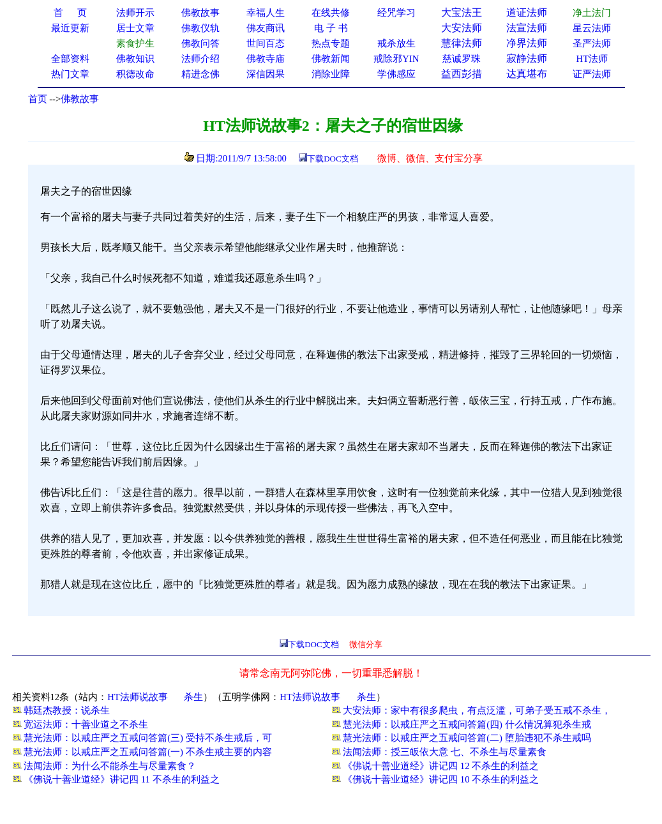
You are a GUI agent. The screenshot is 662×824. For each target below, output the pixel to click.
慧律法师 (461, 43)
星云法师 (592, 28)
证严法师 (592, 74)
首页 (37, 99)
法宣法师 (526, 27)
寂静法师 (526, 58)
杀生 (193, 697)
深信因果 (265, 74)
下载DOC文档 (332, 158)
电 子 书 (330, 28)
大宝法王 (461, 12)
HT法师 (592, 59)
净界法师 (526, 43)
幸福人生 (265, 13)
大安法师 (461, 27)
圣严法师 (592, 43)
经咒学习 (396, 13)
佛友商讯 (265, 28)
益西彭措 (461, 73)
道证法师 (526, 12)
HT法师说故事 (137, 697)
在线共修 (331, 13)
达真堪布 (526, 73)
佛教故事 (80, 99)
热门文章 (70, 74)
